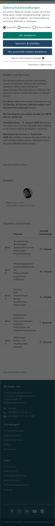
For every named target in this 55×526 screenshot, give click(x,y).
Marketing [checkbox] (26, 27)
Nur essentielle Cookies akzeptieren (27, 51)
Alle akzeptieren (27, 35)
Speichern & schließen (27, 43)
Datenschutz (46, 64)
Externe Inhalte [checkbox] (43, 27)
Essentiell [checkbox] (11, 27)
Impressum (33, 64)
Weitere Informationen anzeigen (27, 58)
